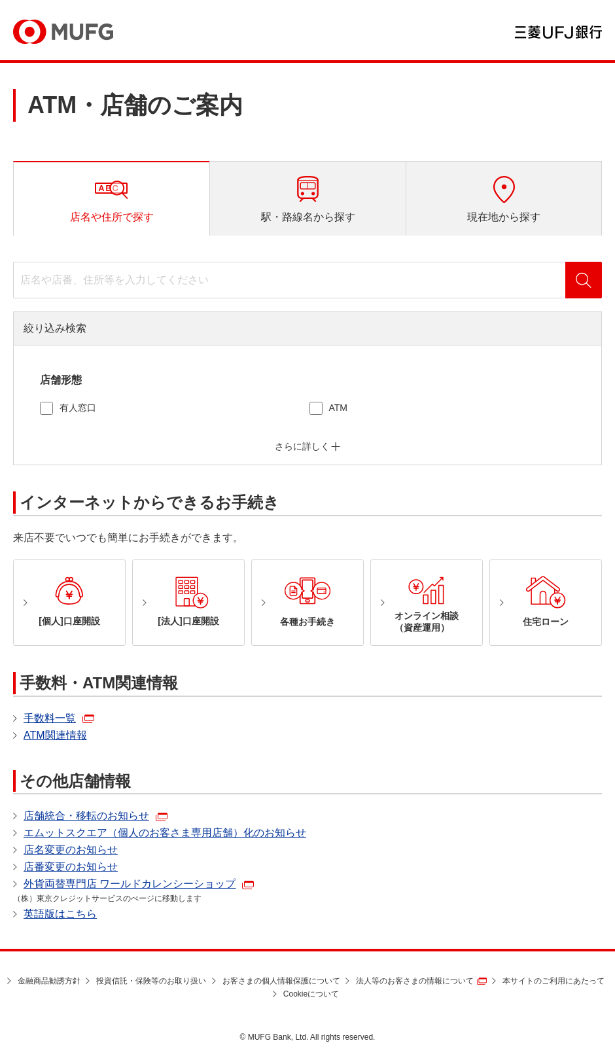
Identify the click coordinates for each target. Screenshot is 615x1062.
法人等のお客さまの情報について (415, 980)
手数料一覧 (50, 718)
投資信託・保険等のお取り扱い (151, 980)
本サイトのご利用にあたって (553, 980)
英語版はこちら (60, 913)
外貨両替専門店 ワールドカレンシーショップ (130, 883)
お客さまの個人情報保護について (281, 980)
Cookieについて (311, 994)
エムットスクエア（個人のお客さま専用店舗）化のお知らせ (165, 832)
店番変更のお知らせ (71, 866)
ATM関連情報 (55, 735)
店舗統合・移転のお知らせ (86, 815)
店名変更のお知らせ (71, 849)
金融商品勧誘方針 (49, 980)
